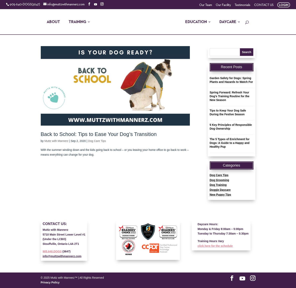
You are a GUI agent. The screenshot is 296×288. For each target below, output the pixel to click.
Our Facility (223, 5)
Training (77, 22)
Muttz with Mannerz (56, 141)
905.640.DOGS (52, 251)
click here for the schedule (215, 245)
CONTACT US (264, 5)
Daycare (227, 22)
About (53, 22)
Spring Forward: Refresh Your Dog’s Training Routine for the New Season (229, 96)
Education (196, 22)
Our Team (205, 5)
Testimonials (242, 5)
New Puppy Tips (220, 194)
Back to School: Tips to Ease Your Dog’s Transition (99, 134)
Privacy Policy (50, 282)
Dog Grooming (219, 180)
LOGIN (283, 5)
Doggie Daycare (220, 189)
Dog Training (218, 184)
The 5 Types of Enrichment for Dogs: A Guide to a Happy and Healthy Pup (229, 143)
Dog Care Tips (97, 141)
